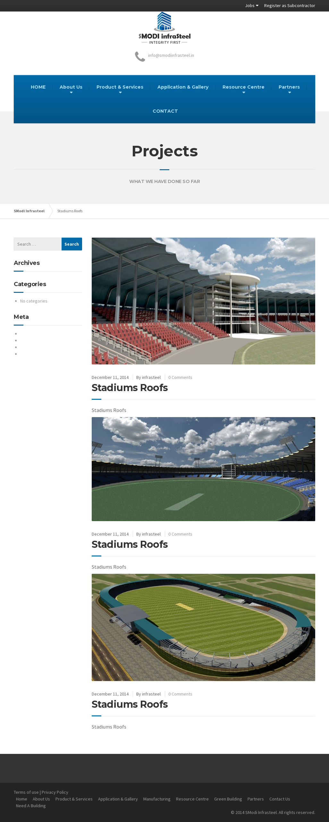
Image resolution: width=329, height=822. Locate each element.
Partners (289, 87)
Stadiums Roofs (130, 388)
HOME (38, 87)
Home (21, 799)
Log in (25, 334)
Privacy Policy (55, 792)
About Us (71, 87)
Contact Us (279, 799)
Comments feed (35, 347)
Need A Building (31, 806)
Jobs (250, 5)
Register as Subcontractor (289, 5)
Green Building (228, 799)
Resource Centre (244, 87)
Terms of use (26, 792)
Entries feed (32, 340)
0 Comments (180, 377)
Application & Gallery (182, 87)
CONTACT (165, 111)
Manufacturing (157, 799)
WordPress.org (34, 354)
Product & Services (120, 87)
